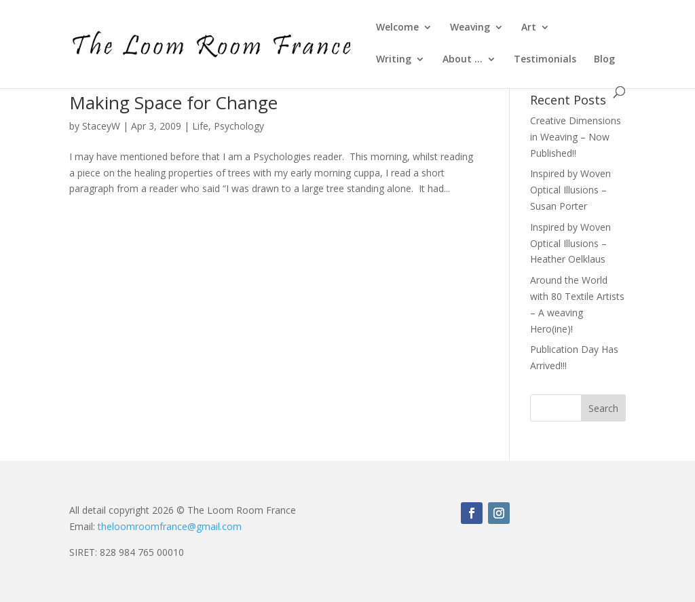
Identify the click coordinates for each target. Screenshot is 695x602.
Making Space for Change (173, 102)
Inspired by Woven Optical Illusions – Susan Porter (570, 189)
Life (200, 125)
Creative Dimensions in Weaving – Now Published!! (575, 136)
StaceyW (101, 125)
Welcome (397, 27)
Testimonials (545, 59)
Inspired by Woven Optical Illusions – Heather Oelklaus (570, 243)
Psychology (239, 125)
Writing (393, 59)
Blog (604, 59)
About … (463, 59)
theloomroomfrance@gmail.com (170, 526)
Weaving (470, 27)
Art (528, 27)
